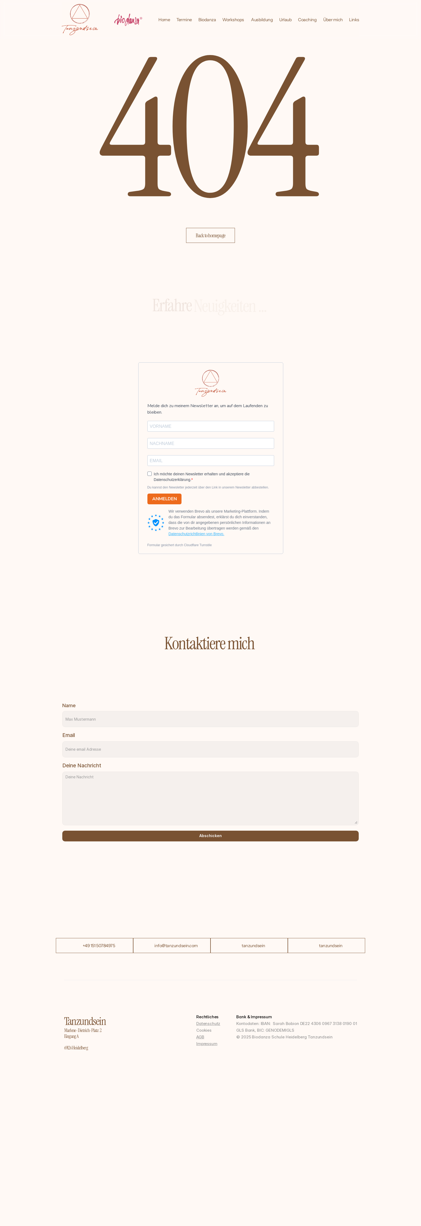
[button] (210, 235)
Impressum (206, 1043)
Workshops (233, 19)
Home (164, 19)
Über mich (333, 19)
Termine (184, 19)
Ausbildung (262, 19)
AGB (200, 1036)
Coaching (307, 19)
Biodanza (207, 19)
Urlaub (285, 19)
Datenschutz (208, 1023)
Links (354, 19)
